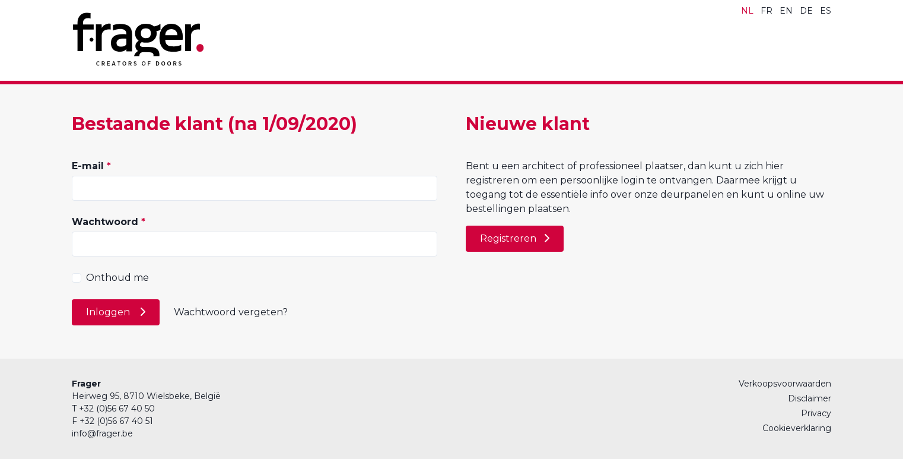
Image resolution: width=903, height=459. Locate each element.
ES (825, 10)
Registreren (508, 238)
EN (786, 10)
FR (766, 10)
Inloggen (109, 312)
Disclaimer (809, 398)
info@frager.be (102, 433)
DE (806, 10)
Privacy (816, 413)
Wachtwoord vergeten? (231, 312)
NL (747, 10)
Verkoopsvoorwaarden (785, 383)
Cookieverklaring (796, 428)
